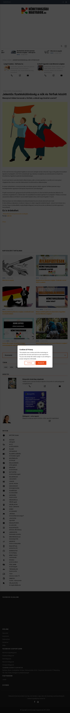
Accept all (41, 363)
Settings (29, 363)
